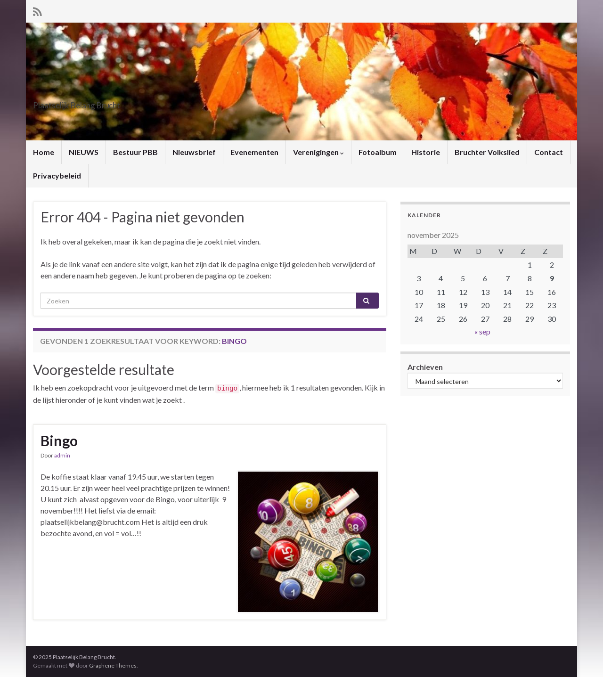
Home (43, 151)
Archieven (425, 366)
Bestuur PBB (135, 151)
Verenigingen (318, 151)
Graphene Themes (113, 665)
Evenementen (254, 151)
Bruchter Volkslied (487, 151)
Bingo (59, 440)
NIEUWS (83, 151)
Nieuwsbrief (194, 151)
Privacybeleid (57, 175)
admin (62, 455)
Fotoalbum (378, 151)
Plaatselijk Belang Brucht (109, 102)
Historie (425, 151)
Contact (548, 151)
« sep (482, 331)
